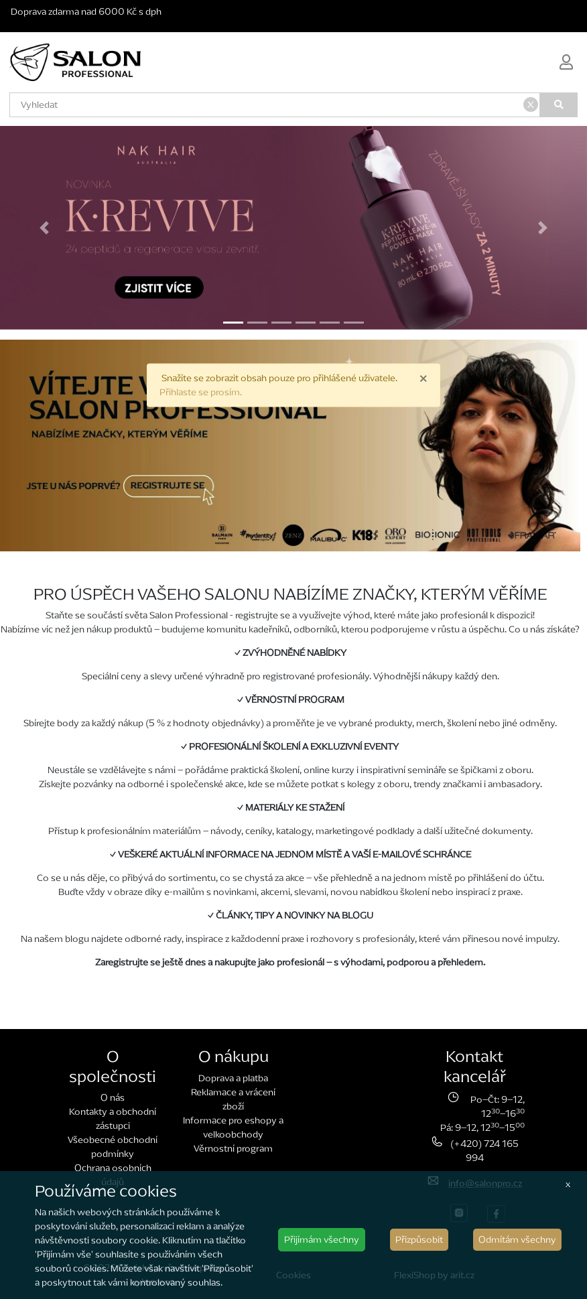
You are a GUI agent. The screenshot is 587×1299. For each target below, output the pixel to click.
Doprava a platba (233, 1078)
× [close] (423, 378)
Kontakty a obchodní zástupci (112, 1119)
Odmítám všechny (517, 1240)
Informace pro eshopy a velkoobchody (233, 1127)
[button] (44, 228)
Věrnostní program (233, 1149)
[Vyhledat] (559, 104)
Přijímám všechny (321, 1240)
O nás (113, 1098)
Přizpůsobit (419, 1240)
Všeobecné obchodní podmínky (112, 1147)
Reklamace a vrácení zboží (233, 1099)
